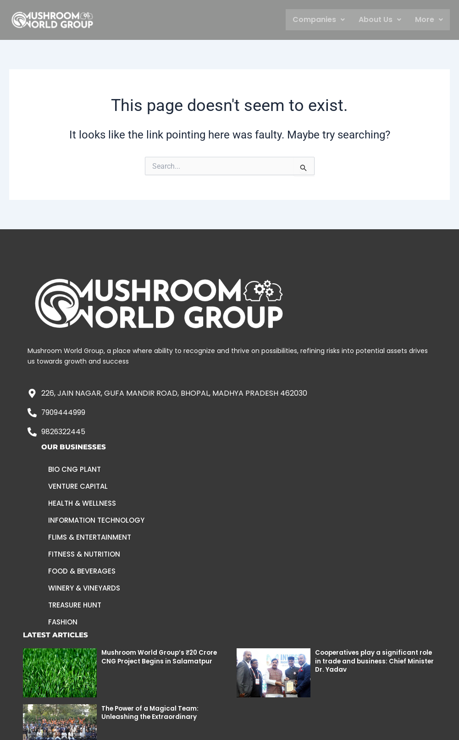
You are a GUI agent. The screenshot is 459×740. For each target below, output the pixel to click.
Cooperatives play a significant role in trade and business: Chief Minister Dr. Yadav (369, 661)
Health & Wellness (82, 503)
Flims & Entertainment (89, 537)
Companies (319, 19)
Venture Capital (78, 486)
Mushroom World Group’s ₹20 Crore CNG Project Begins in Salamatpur (161, 657)
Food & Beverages (82, 571)
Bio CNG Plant (74, 470)
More (429, 19)
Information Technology (96, 520)
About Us (380, 19)
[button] (319, 19)
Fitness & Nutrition (84, 554)
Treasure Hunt (74, 605)
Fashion (62, 622)
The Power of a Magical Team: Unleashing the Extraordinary (151, 712)
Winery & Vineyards (84, 588)
